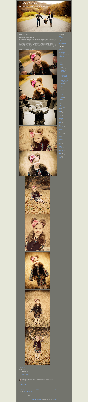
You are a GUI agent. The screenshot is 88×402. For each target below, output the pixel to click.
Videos (60, 156)
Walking (60, 157)
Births (60, 111)
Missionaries (61, 133)
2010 (61, 65)
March (62, 94)
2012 (61, 62)
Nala (59, 135)
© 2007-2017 (34, 399)
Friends (60, 125)
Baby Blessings (61, 107)
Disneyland (61, 118)
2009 (61, 67)
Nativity (60, 136)
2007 (61, 100)
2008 (61, 99)
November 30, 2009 (25, 374)
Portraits (23, 367)
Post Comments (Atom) (28, 391)
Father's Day (61, 123)
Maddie (60, 40)
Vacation (60, 153)
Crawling (60, 115)
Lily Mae (60, 130)
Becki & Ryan (61, 49)
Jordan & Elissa (61, 37)
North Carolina (61, 137)
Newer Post (22, 389)
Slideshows (61, 144)
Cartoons (60, 112)
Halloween (60, 129)
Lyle (59, 132)
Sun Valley (60, 147)
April (62, 92)
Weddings (60, 158)
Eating (60, 121)
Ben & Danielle (61, 50)
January (62, 97)
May (62, 91)
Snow (60, 146)
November (63, 70)
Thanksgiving (61, 150)
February (62, 95)
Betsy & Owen (61, 36)
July (61, 88)
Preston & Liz (61, 41)
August (62, 86)
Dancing (60, 116)
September (63, 85)
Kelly (23, 378)
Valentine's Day (61, 154)
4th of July (60, 105)
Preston (60, 143)
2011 (61, 64)
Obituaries (60, 139)
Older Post (53, 389)
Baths (60, 108)
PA (59, 140)
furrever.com (39, 399)
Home (37, 389)
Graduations (61, 128)
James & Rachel (61, 56)
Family (60, 122)
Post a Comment (24, 384)
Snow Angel (63, 71)
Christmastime (61, 114)
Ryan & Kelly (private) (62, 43)
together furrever (28, 3)
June (62, 89)
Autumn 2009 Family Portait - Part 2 (64, 78)
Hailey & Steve (61, 55)
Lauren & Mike (61, 39)
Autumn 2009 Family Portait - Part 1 (64, 81)
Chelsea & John (61, 53)
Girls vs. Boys (61, 126)
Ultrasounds (61, 151)
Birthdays (60, 109)
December (63, 68)
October (62, 83)
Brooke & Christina (62, 52)
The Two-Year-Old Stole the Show (64, 76)
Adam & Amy (61, 48)
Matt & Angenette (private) (63, 57)
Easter (60, 119)
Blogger (54, 399)
